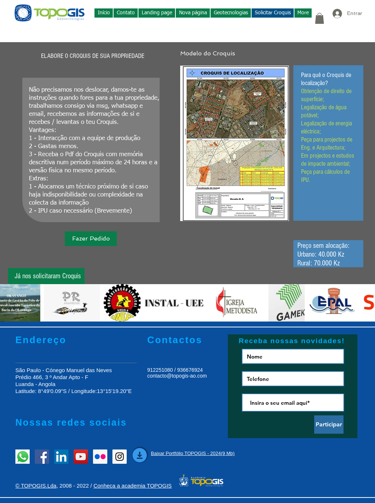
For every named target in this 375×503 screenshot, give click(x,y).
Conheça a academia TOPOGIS (132, 485)
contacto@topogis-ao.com (177, 376)
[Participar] (329, 424)
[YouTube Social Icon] (81, 456)
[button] (231, 13)
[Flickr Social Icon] (100, 456)
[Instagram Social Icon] (119, 456)
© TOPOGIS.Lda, (36, 485)
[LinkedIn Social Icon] (61, 456)
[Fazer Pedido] (91, 238)
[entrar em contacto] (22, 456)
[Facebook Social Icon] (42, 456)
